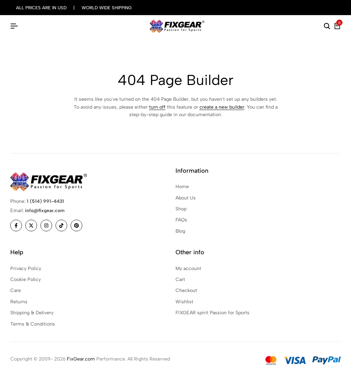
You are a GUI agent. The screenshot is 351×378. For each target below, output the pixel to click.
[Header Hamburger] (14, 26)
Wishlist (184, 302)
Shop (181, 209)
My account (188, 268)
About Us (186, 198)
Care (15, 290)
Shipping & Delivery (31, 313)
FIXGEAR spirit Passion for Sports (213, 313)
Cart (180, 279)
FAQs (181, 220)
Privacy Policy (25, 268)
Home (182, 187)
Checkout (186, 290)
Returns (18, 302)
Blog (180, 231)
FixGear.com (81, 359)
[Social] (16, 225)
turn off (157, 107)
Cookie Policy (25, 279)
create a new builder (221, 107)
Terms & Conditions (32, 324)
